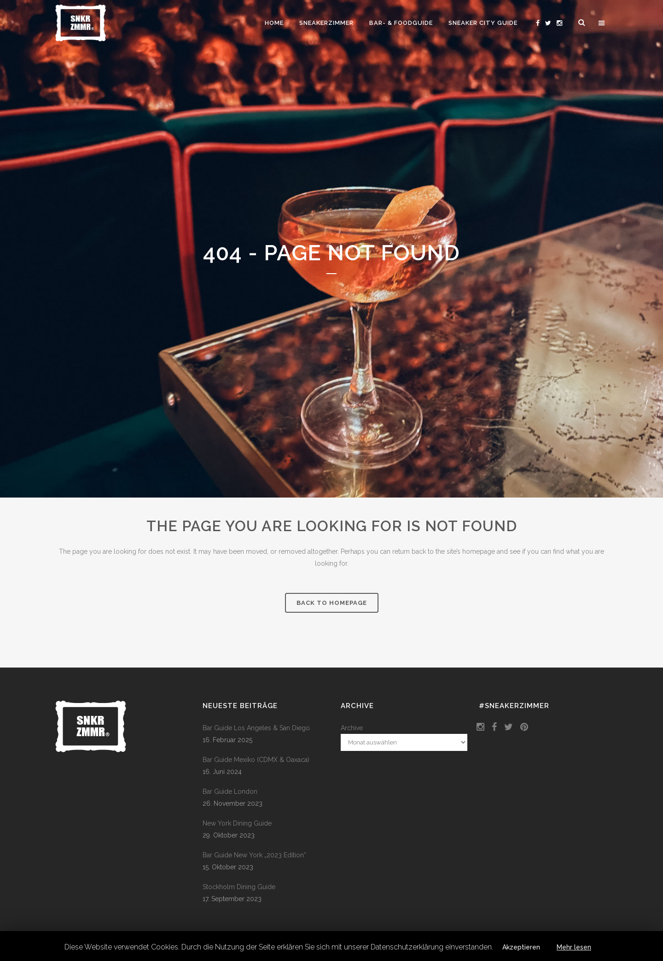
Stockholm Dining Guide (239, 887)
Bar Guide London (230, 791)
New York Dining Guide (237, 823)
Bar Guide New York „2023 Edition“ (254, 855)
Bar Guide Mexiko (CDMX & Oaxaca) (256, 759)
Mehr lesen (574, 947)
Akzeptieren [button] (521, 947)
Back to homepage (332, 602)
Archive (352, 728)
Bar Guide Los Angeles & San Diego (256, 728)
